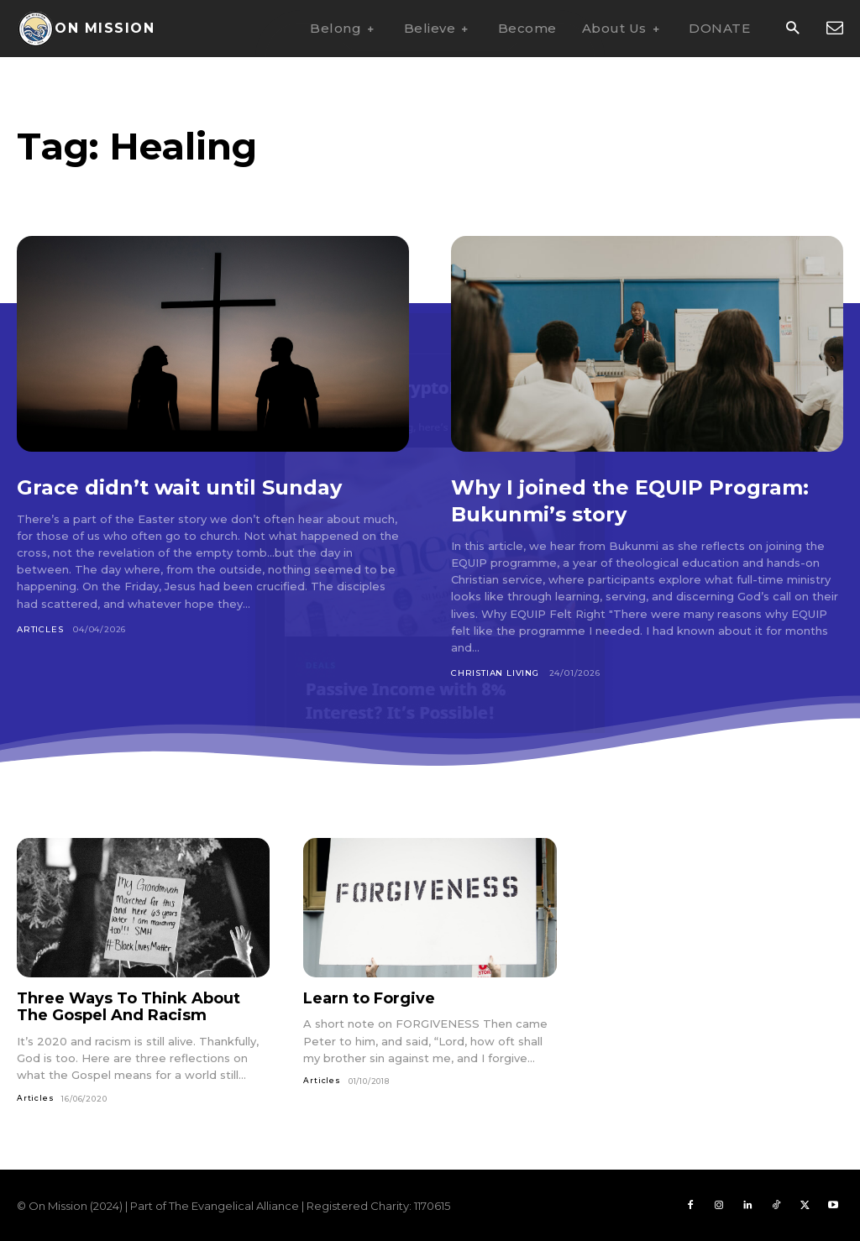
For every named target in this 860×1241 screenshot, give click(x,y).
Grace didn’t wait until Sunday (202, 486)
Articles (40, 629)
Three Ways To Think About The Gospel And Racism (128, 1007)
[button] (792, 29)
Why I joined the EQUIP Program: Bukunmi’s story (610, 499)
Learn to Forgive (369, 998)
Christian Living (495, 673)
